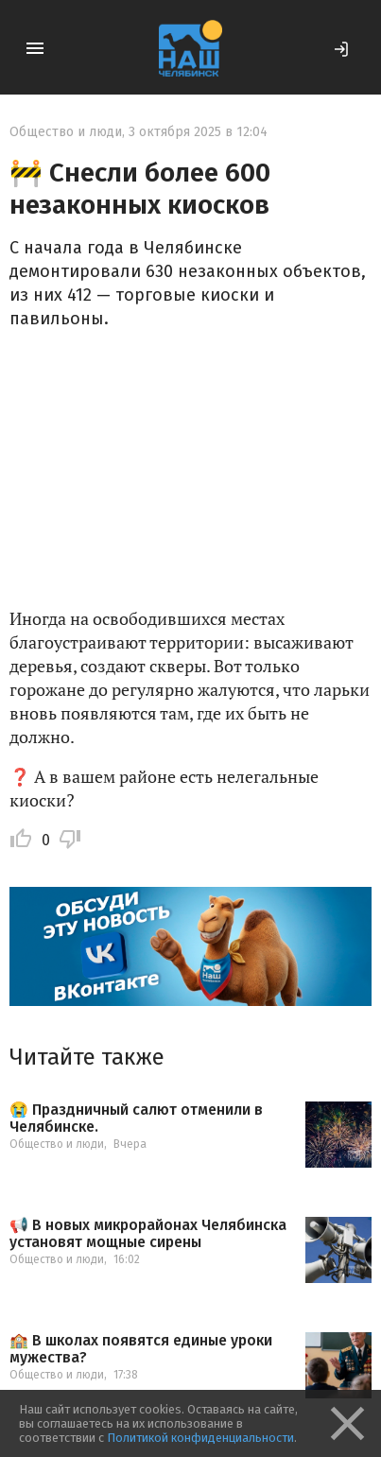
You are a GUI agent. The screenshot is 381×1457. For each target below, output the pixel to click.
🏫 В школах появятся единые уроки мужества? (140, 1348)
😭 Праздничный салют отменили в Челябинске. (136, 1118)
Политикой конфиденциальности (200, 1438)
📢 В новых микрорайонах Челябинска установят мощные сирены (147, 1233)
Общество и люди (65, 132)
